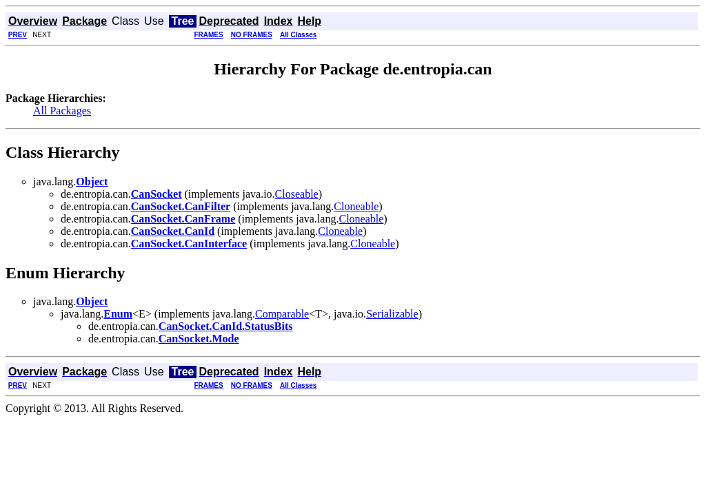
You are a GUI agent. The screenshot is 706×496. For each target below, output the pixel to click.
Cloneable (356, 206)
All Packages (62, 110)
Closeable (297, 194)
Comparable (282, 314)
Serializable (392, 314)
